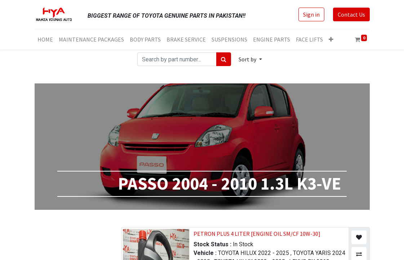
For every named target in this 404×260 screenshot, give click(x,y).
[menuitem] (45, 39)
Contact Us (351, 14)
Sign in (311, 14)
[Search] (223, 59)
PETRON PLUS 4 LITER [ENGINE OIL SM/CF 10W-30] (257, 233)
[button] (331, 39)
